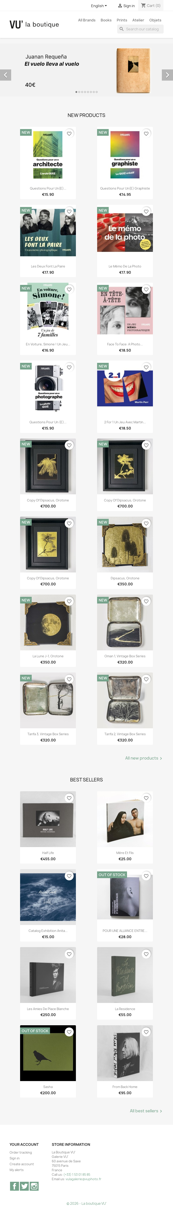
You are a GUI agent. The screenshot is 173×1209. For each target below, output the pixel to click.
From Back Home (125, 1087)
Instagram (34, 1186)
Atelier (138, 20)
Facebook (14, 1186)
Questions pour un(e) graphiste (125, 188)
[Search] (140, 29)
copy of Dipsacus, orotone (48, 500)
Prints (122, 20)
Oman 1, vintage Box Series (125, 656)
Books (106, 20)
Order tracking (21, 1152)
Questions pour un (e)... (48, 422)
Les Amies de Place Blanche (48, 1009)
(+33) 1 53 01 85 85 (76, 1174)
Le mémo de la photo (125, 266)
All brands (87, 20)
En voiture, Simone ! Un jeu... (48, 344)
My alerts (17, 1170)
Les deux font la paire (48, 266)
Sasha (48, 1087)
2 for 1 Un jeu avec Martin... (125, 422)
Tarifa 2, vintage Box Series (125, 734)
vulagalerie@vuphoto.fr (83, 1179)
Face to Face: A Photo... (125, 344)
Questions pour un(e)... (48, 188)
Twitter (24, 1186)
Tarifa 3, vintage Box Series (48, 734)
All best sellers (147, 1111)
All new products (144, 758)
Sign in (15, 1158)
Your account (24, 1144)
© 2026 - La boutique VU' (86, 1203)
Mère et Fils (125, 853)
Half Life (48, 853)
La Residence (125, 1009)
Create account (22, 1164)
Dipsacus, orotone (125, 578)
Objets (155, 20)
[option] (86, 70)
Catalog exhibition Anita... (48, 931)
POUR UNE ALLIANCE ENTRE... (125, 931)
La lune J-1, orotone (48, 656)
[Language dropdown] (99, 6)
